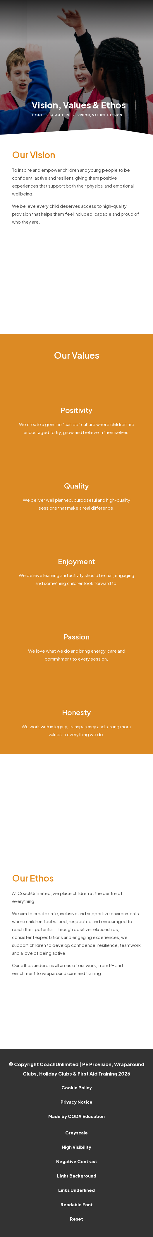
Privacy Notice (76, 1102)
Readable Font (77, 1204)
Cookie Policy (76, 1087)
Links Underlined (76, 1190)
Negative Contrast (76, 1161)
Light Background (76, 1175)
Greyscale (76, 1132)
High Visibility (76, 1147)
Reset (76, 1218)
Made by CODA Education (76, 1116)
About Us (60, 115)
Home (37, 115)
